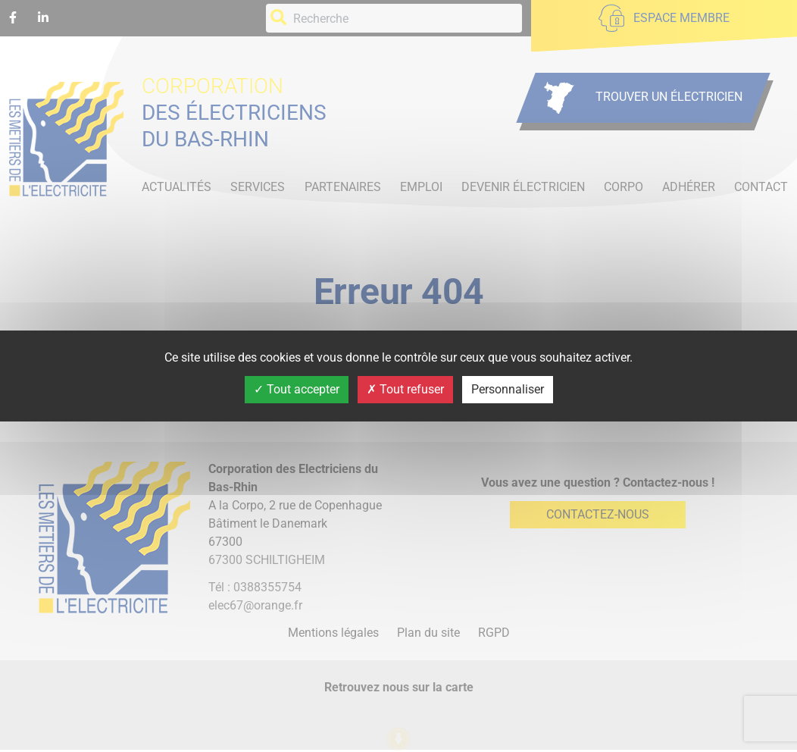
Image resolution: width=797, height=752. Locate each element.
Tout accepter (296, 389)
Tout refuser (405, 389)
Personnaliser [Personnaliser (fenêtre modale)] (507, 389)
